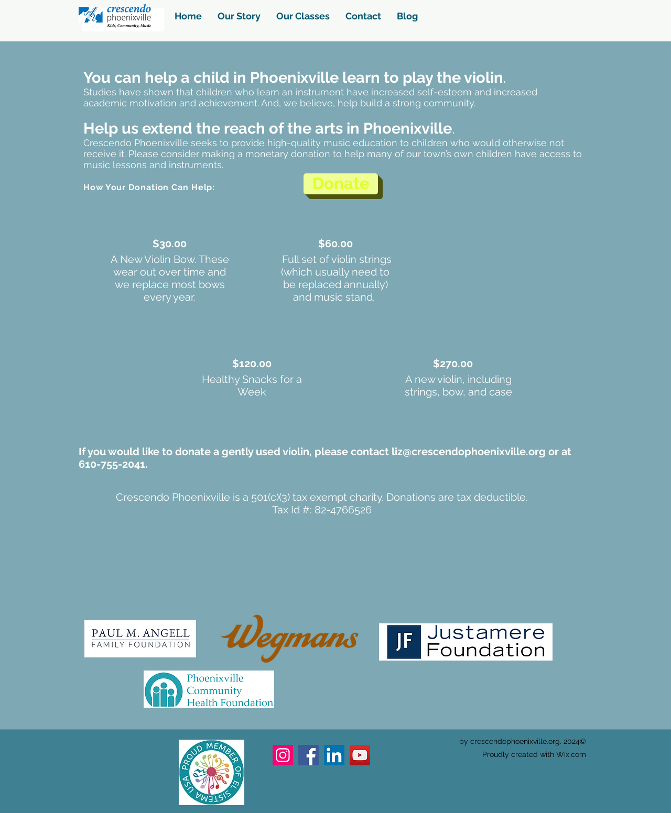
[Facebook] (308, 755)
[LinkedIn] (334, 755)
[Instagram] (283, 755)
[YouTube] (360, 755)
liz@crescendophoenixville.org (469, 451)
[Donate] (341, 183)
